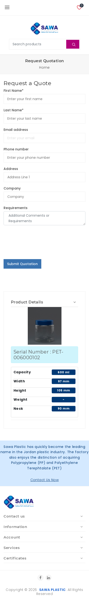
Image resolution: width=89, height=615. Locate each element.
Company (12, 188)
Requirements (16, 208)
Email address (16, 129)
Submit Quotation (22, 263)
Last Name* (13, 110)
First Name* (13, 90)
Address (11, 168)
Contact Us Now (44, 479)
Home (44, 67)
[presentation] (40, 246)
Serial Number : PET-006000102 (38, 354)
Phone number (16, 149)
